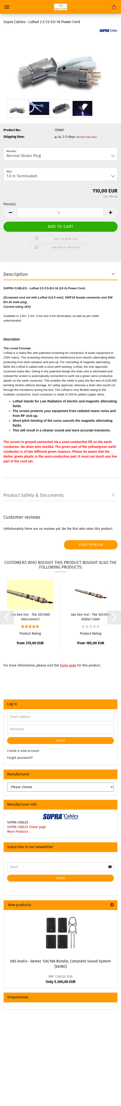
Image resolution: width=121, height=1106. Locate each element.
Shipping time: (13, 137)
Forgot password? (20, 758)
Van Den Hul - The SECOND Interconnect (30, 617)
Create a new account (23, 751)
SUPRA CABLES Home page (26, 827)
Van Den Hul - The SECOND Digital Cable (90, 617)
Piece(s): (9, 204)
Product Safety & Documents (33, 495)
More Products (17, 832)
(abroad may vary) (86, 137)
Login (60, 740)
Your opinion (91, 545)
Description (15, 274)
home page (68, 665)
